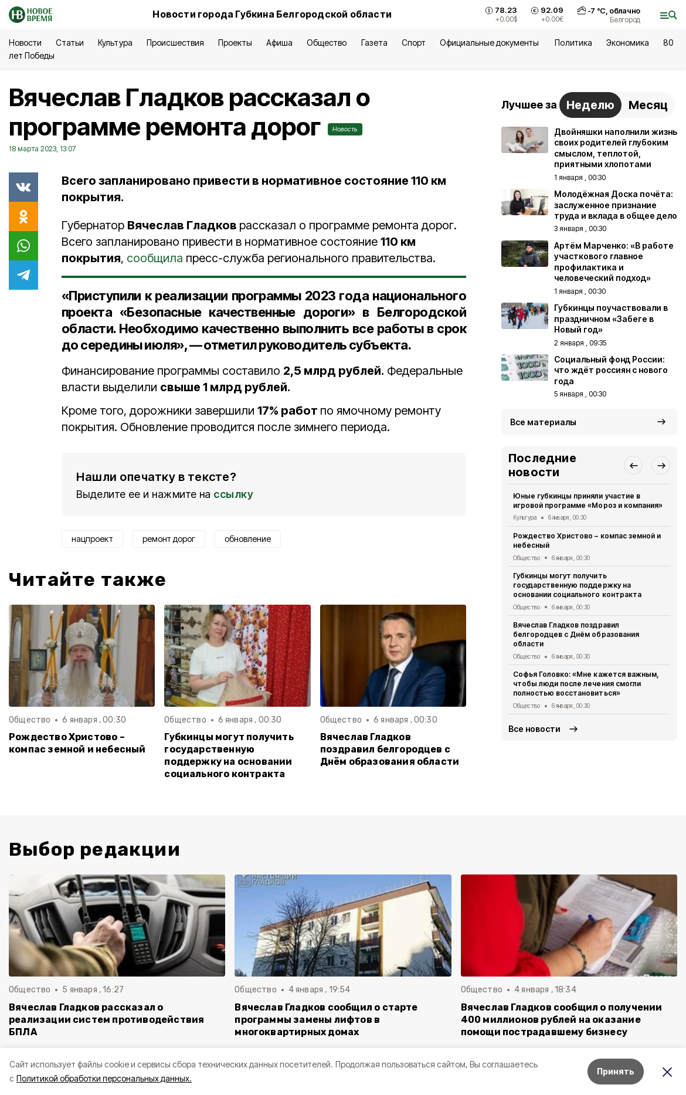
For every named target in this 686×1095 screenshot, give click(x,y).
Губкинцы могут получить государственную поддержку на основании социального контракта (228, 755)
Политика (573, 43)
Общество (327, 43)
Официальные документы (490, 43)
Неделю (590, 105)
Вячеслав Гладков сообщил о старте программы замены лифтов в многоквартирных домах (326, 1020)
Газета (374, 43)
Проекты (235, 43)
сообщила (155, 258)
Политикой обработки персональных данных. (104, 1078)
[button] (633, 465)
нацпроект (92, 539)
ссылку (233, 494)
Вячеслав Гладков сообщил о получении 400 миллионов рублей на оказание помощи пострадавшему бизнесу (562, 1020)
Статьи (70, 43)
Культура (115, 43)
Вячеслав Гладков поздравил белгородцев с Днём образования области (390, 749)
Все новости (534, 729)
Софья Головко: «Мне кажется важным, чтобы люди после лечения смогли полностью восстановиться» (586, 683)
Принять (615, 1071)
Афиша (279, 43)
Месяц (648, 105)
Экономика (627, 43)
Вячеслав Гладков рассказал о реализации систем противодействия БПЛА (106, 1020)
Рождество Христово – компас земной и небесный (77, 743)
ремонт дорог (168, 539)
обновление (248, 539)
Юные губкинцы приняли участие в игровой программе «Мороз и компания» (588, 500)
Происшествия (175, 43)
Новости (25, 43)
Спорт (414, 43)
